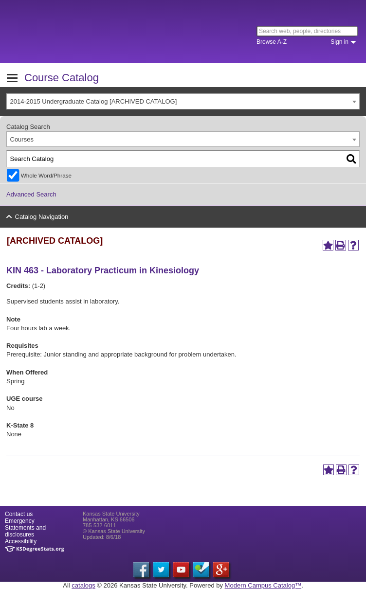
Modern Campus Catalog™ (263, 585)
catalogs (83, 585)
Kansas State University (89, 31)
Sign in (339, 41)
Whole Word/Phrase (46, 175)
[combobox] (183, 101)
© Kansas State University (114, 531)
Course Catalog (61, 77)
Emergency (20, 521)
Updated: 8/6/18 (102, 537)
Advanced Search (31, 194)
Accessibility (21, 541)
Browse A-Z (271, 41)
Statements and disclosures (25, 531)
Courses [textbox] (22, 139)
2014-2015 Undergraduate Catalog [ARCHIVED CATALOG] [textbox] (93, 101)
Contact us (19, 514)
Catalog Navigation (42, 216)
